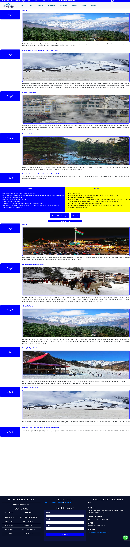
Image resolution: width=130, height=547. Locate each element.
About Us (75, 216)
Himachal (40, 5)
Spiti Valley (51, 5)
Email (48, 525)
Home (22, 5)
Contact (93, 5)
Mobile (48, 519)
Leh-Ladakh (63, 5)
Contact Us (67, 502)
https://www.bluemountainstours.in (98, 532)
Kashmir (74, 5)
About (30, 5)
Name (48, 512)
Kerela (84, 5)
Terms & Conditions (50, 502)
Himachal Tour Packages (60, 216)
